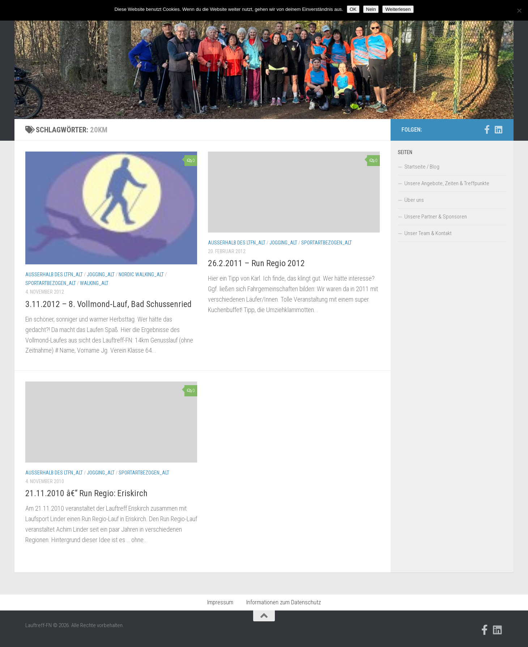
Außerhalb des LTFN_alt (54, 274)
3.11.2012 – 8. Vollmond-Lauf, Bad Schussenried (108, 304)
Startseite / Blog (421, 166)
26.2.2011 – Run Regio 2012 (256, 263)
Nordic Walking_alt (141, 274)
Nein (371, 9)
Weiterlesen (397, 9)
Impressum (220, 602)
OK (353, 9)
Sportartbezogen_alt (50, 283)
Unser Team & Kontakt (428, 233)
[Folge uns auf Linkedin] (498, 129)
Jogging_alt (101, 274)
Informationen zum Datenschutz (283, 602)
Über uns (414, 200)
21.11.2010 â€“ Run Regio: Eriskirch (86, 493)
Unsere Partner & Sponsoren (435, 216)
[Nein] (519, 10)
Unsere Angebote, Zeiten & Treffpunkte (446, 183)
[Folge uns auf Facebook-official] (486, 129)
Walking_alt (94, 283)
